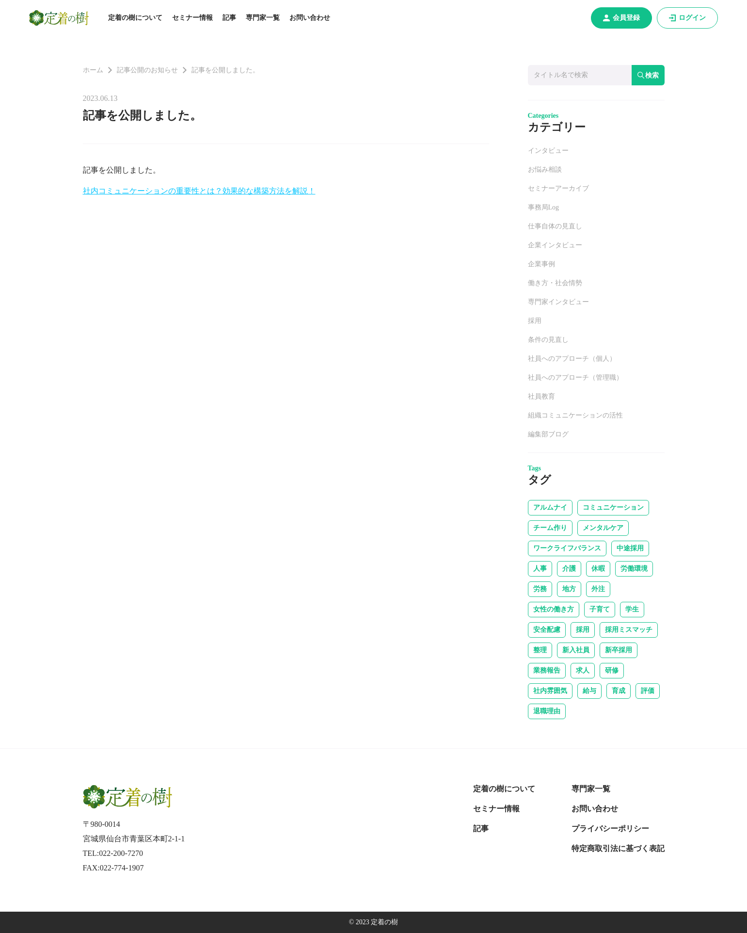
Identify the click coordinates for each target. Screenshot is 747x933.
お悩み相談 (545, 169)
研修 (612, 670)
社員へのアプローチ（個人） (572, 358)
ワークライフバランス (567, 548)
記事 (229, 17)
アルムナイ (550, 507)
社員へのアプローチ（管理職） (575, 377)
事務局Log (543, 207)
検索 (648, 75)
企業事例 (541, 264)
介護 (569, 568)
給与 (589, 690)
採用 (534, 320)
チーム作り (550, 527)
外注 (598, 589)
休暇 (598, 568)
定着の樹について (135, 17)
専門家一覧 (263, 17)
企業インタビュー (555, 245)
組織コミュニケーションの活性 (575, 415)
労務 (540, 589)
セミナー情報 (192, 17)
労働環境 (634, 568)
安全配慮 (546, 629)
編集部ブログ (548, 434)
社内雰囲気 (550, 690)
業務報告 (546, 670)
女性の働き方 (553, 609)
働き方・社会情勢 (555, 283)
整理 (540, 650)
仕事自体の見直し (555, 226)
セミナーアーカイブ (558, 188)
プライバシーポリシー (610, 828)
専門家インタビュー (558, 302)
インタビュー (548, 150)
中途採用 (630, 548)
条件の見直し (548, 339)
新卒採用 (618, 650)
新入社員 (575, 650)
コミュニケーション (613, 507)
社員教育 (541, 396)
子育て (599, 609)
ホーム (93, 70)
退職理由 (546, 711)
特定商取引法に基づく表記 (618, 848)
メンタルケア (603, 527)
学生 (632, 609)
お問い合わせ (309, 17)
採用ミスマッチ (628, 629)
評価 (647, 690)
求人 (582, 670)
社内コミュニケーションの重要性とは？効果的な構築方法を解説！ (199, 191)
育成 (618, 690)
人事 (540, 568)
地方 (569, 589)
